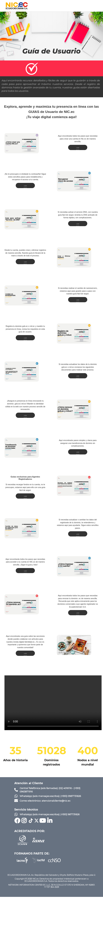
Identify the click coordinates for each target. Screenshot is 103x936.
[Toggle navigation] (95, 5)
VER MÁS (77, 148)
